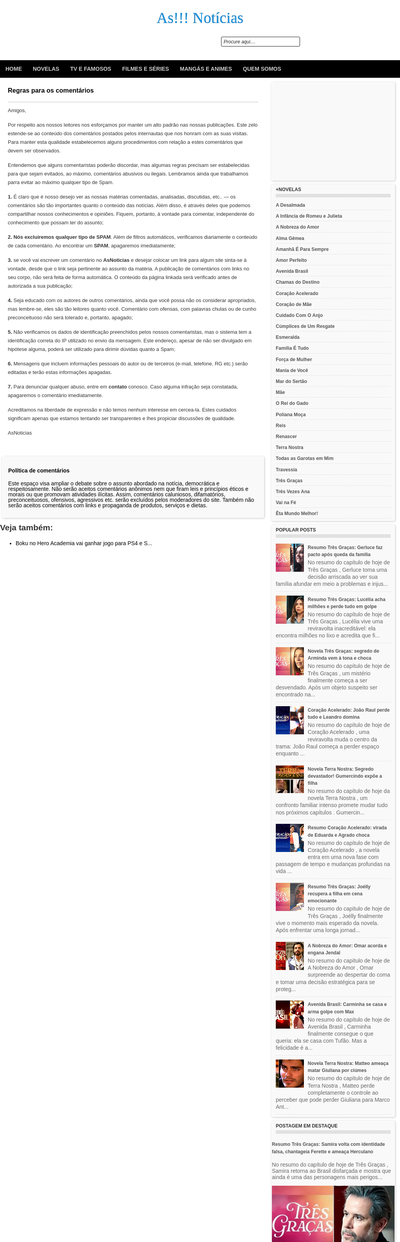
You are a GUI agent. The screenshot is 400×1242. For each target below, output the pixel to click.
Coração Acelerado (297, 293)
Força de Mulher (294, 359)
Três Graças (289, 480)
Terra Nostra (289, 447)
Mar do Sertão (291, 381)
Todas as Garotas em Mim (305, 458)
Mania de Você (292, 370)
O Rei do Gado (292, 403)
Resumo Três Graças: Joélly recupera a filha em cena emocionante (339, 894)
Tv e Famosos (90, 69)
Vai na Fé (286, 502)
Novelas (46, 69)
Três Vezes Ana (293, 491)
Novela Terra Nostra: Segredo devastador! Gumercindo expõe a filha (345, 776)
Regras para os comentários (51, 90)
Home (13, 69)
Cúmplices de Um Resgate (305, 326)
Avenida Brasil (292, 271)
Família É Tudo (292, 348)
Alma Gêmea (290, 238)
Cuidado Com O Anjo (299, 315)
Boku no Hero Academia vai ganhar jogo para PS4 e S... (84, 543)
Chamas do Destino (298, 282)
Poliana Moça (291, 414)
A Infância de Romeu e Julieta (309, 216)
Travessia (286, 469)
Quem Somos (262, 69)
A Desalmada (290, 205)
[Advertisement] (333, 131)
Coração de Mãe (294, 304)
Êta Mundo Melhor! (297, 513)
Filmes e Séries (145, 69)
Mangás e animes (206, 69)
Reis (281, 425)
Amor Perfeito (291, 260)
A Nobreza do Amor (297, 227)
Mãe (280, 392)
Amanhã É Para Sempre (302, 249)
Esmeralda (288, 337)
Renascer (286, 436)
